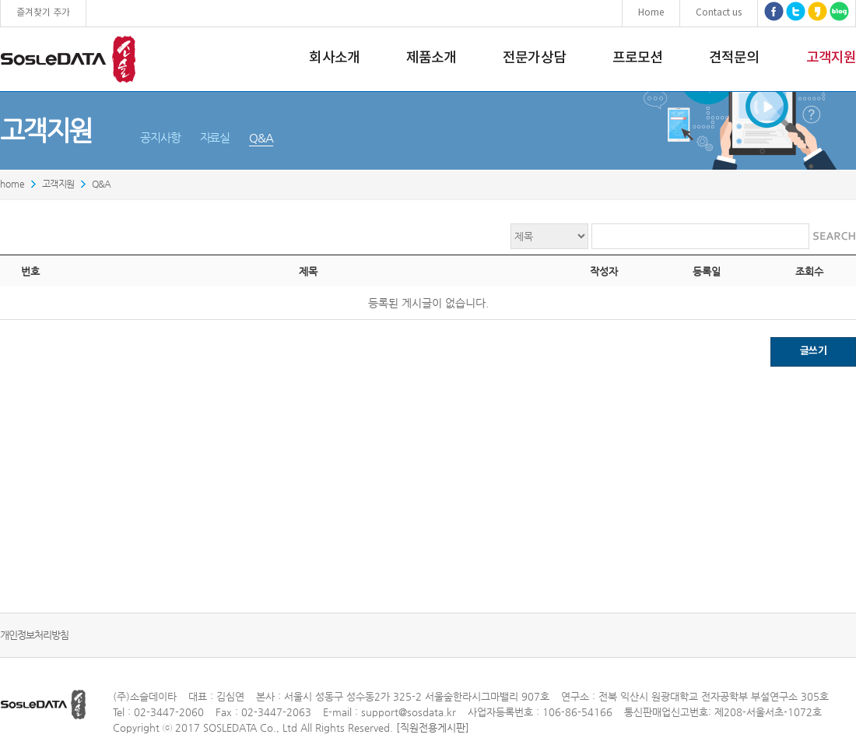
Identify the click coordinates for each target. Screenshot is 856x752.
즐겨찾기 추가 (43, 13)
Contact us (719, 13)
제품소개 (431, 58)
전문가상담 (534, 58)
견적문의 (734, 58)
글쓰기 (813, 351)
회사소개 (334, 58)
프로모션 (637, 58)
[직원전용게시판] (432, 727)
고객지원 (831, 58)
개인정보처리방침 (34, 635)
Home (651, 13)
